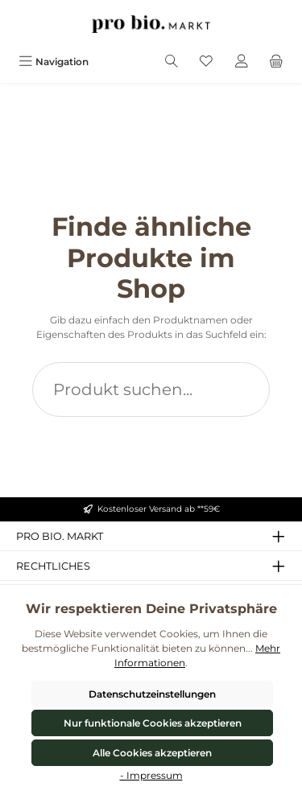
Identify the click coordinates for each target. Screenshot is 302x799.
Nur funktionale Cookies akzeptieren (153, 723)
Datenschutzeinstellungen (152, 694)
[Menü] (53, 61)
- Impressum (151, 775)
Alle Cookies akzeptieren (152, 753)
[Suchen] (171, 61)
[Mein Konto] (241, 61)
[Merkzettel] (206, 61)
